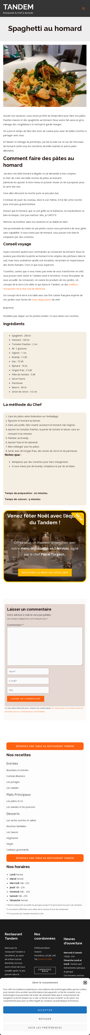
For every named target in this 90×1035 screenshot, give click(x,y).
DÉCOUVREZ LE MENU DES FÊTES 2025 (45, 572)
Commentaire (15, 624)
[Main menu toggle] (83, 8)
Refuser (45, 1018)
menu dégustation (41, 299)
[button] (85, 982)
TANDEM (18, 7)
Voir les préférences (45, 1027)
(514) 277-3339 (45, 959)
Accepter (45, 1010)
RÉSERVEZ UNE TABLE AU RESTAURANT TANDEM (45, 746)
